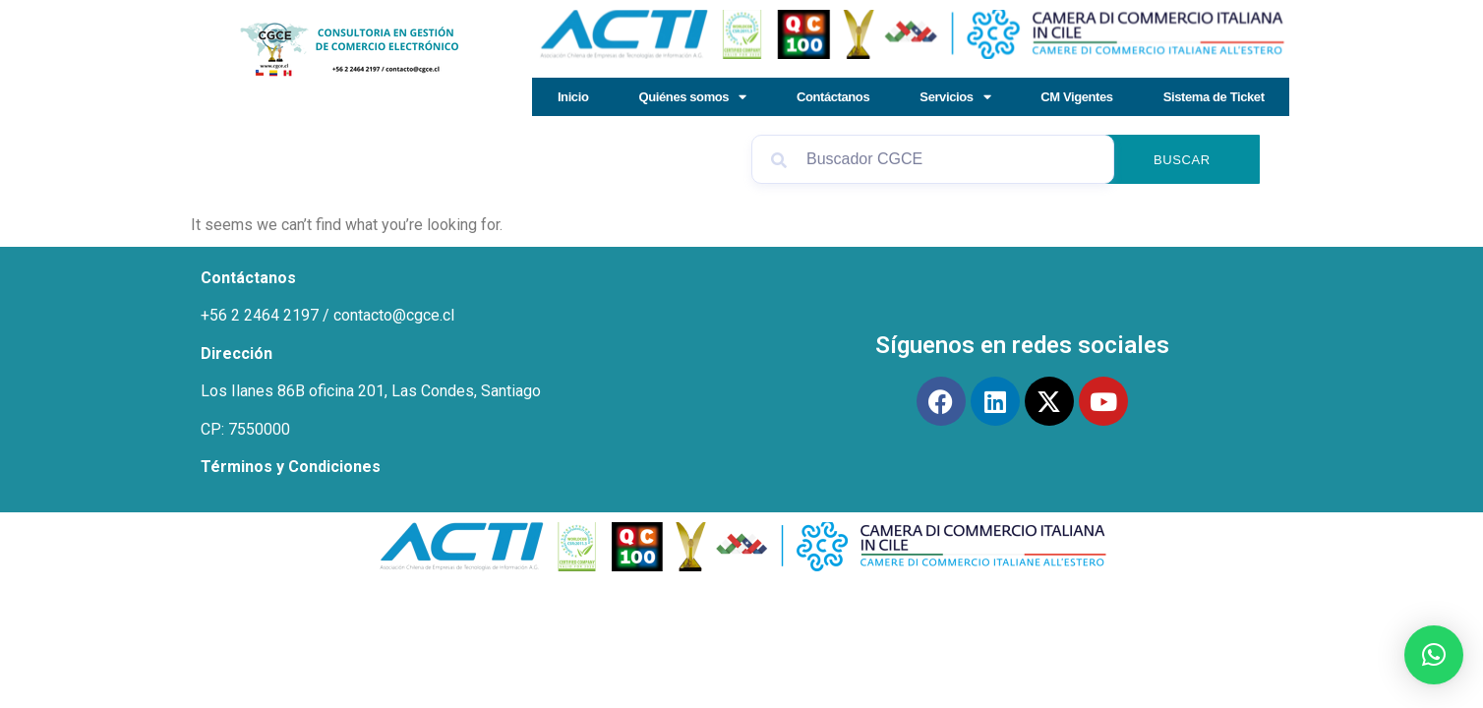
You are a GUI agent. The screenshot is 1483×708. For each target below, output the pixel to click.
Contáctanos (833, 96)
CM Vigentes (1076, 96)
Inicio (573, 96)
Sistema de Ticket (1214, 96)
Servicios (954, 97)
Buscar (1182, 159)
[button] (1433, 654)
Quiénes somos (692, 97)
